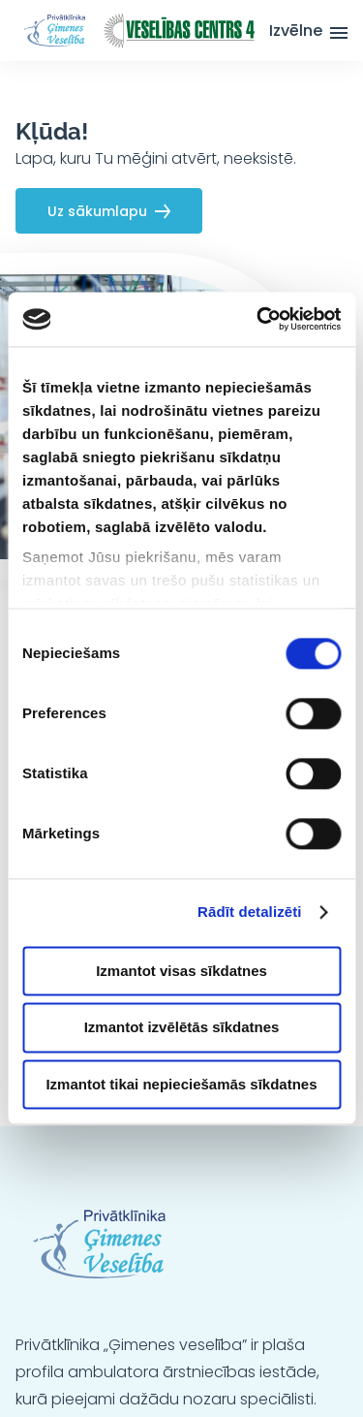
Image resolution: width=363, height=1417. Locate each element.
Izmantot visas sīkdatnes (181, 970)
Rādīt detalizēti (249, 911)
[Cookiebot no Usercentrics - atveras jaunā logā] (258, 318)
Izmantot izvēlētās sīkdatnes (182, 1028)
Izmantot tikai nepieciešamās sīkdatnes (181, 1084)
